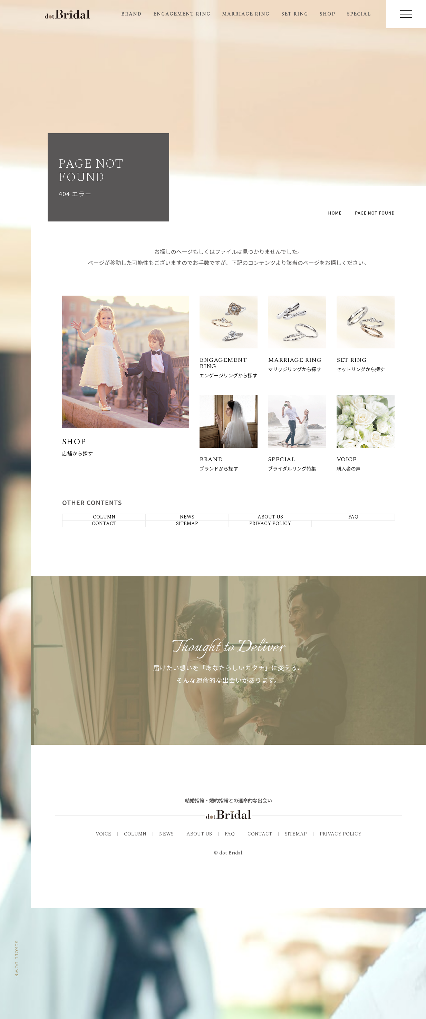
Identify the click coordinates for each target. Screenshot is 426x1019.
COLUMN (135, 944)
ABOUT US (199, 944)
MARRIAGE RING (246, 14)
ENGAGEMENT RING (182, 14)
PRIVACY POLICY (340, 944)
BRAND (131, 14)
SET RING (294, 14)
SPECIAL (359, 14)
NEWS (166, 944)
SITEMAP (296, 944)
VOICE (103, 944)
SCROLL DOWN (16, 976)
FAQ (230, 944)
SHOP (327, 14)
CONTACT (260, 944)
